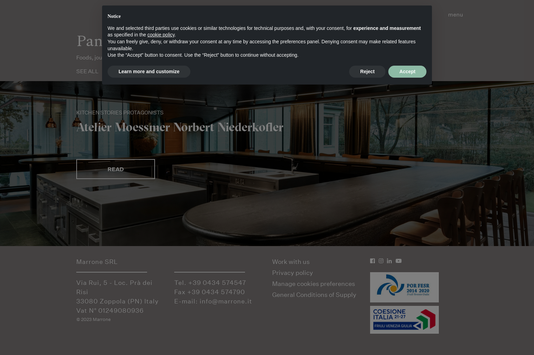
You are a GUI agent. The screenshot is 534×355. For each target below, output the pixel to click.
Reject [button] (367, 71)
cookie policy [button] (161, 34)
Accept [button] (407, 71)
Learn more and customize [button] (149, 71)
